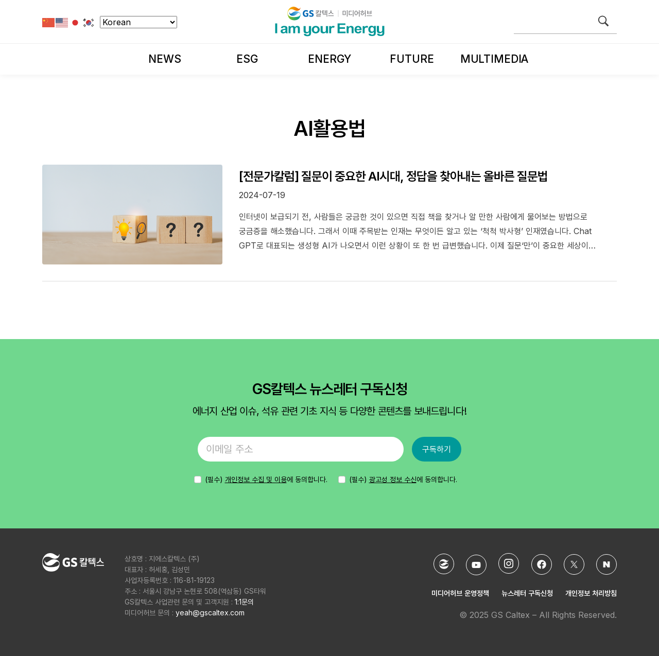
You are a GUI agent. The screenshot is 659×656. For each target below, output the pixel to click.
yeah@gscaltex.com (210, 612)
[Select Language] (138, 22)
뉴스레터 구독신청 (527, 593)
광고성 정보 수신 (393, 479)
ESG (247, 58)
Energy (329, 58)
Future (411, 58)
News (164, 58)
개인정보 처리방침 (591, 593)
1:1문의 (244, 601)
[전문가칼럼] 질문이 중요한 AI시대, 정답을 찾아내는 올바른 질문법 (393, 176)
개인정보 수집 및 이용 (256, 479)
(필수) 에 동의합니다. (403, 479)
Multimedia (494, 58)
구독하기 (436, 449)
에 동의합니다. (266, 479)
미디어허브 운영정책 (460, 593)
